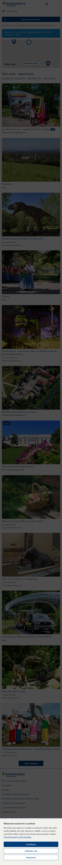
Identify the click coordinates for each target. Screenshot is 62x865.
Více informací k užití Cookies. (18, 837)
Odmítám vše (31, 851)
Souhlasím (31, 844)
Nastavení (31, 857)
